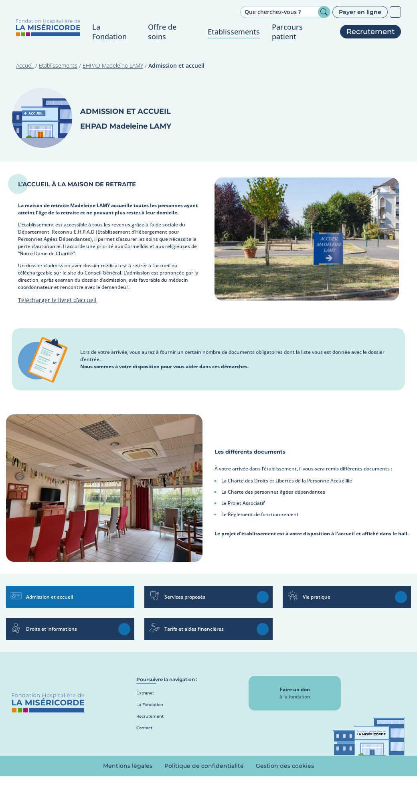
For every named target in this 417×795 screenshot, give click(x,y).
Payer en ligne (360, 12)
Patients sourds (395, 12)
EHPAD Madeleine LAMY (113, 65)
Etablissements (58, 65)
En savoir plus (124, 597)
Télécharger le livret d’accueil (57, 300)
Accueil (25, 65)
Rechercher (324, 12)
